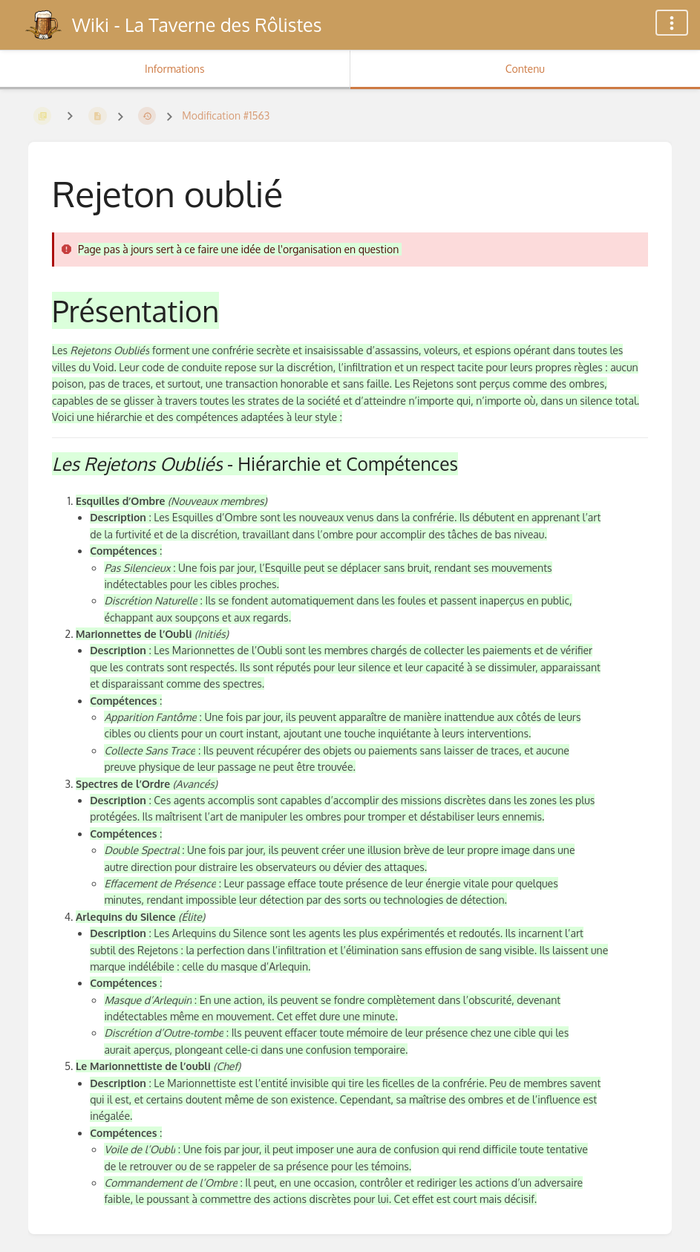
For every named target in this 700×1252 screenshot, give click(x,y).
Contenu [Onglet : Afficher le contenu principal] (525, 68)
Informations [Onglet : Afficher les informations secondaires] (174, 68)
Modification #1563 (225, 115)
